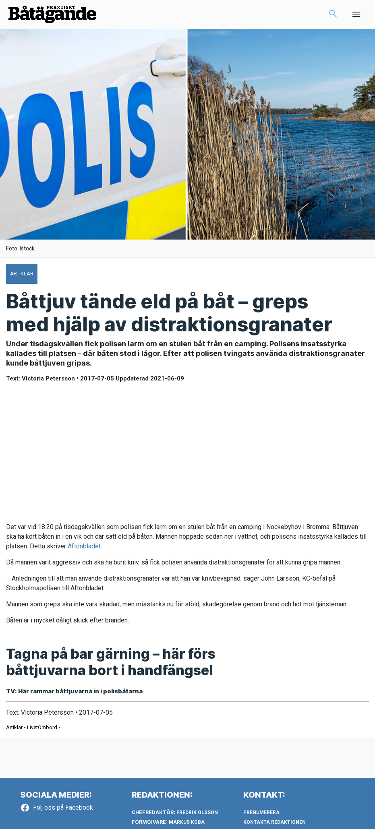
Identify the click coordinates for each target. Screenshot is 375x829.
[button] (333, 14)
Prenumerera (261, 812)
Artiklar (14, 727)
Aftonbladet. (86, 546)
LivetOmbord (42, 727)
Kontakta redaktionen (274, 822)
